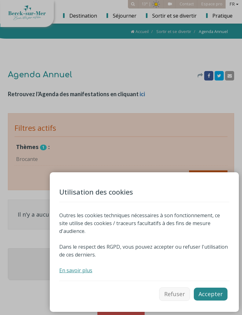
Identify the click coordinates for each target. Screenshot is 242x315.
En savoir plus (75, 270)
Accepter (211, 294)
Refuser (174, 294)
